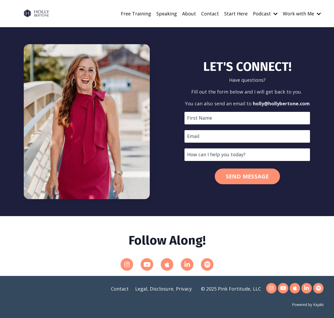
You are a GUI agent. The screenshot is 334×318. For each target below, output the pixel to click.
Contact (210, 13)
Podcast (265, 13)
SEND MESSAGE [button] (247, 176)
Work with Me (302, 13)
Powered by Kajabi (308, 304)
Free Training (136, 13)
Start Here (236, 13)
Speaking (166, 13)
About (189, 13)
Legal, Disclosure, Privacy (163, 289)
